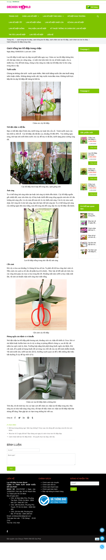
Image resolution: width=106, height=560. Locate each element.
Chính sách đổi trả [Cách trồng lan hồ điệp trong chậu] (49, 484)
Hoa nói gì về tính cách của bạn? (92, 236)
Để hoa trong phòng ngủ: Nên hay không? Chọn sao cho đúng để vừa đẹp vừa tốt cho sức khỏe (40, 429)
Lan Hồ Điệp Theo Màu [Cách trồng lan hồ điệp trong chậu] (53, 16)
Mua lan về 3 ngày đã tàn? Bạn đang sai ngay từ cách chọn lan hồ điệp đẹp (35, 433)
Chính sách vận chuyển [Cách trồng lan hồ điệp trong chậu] (51, 482)
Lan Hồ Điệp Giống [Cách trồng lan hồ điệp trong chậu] (17, 28)
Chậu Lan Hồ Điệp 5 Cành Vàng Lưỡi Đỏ (92, 185)
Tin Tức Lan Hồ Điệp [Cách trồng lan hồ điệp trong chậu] (17, 34)
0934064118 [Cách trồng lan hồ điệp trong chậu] (16, 1)
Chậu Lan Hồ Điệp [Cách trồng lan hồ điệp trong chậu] (30, 16)
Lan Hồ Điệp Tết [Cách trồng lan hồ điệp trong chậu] (15, 22)
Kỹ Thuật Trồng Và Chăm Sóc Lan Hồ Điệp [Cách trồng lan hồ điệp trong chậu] (68, 28)
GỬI (73, 489)
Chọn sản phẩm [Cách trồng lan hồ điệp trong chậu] (95, 147)
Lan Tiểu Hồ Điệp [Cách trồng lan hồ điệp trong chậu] (36, 34)
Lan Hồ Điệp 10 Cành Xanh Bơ (92, 154)
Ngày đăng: (11, 51)
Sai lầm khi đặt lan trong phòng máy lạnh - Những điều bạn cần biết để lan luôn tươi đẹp (92, 243)
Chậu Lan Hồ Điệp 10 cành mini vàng (92, 169)
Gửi (11, 469)
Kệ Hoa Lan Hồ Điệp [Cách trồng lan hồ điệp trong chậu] (75, 22)
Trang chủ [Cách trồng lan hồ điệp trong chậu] (11, 40)
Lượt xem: (28, 51)
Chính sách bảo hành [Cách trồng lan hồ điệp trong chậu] (50, 489)
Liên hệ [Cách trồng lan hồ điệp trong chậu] (50, 34)
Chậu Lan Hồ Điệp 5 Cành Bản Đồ (91, 138)
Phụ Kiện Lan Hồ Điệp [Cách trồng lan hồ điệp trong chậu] (37, 28)
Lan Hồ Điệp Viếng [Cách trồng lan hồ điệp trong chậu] (33, 22)
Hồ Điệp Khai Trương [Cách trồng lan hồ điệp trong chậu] (76, 16)
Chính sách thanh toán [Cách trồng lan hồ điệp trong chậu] (50, 487)
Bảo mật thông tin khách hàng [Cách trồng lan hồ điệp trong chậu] (53, 491)
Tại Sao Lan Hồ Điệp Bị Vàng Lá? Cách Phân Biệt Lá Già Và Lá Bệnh (92, 251)
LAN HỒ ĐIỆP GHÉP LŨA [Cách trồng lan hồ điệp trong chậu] (54, 22)
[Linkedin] (24, 418)
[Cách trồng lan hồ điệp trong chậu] (15, 418)
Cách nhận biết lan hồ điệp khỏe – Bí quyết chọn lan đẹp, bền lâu (32, 437)
